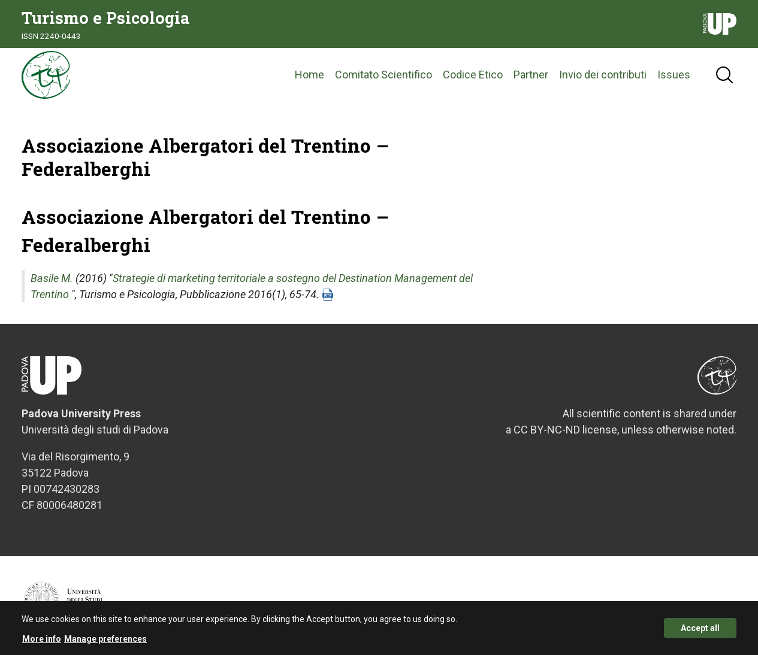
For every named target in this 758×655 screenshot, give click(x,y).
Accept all (700, 633)
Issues (673, 74)
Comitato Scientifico (383, 74)
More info (41, 643)
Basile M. (52, 278)
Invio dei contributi (603, 74)
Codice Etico (473, 74)
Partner (531, 74)
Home (309, 74)
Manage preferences (105, 643)
